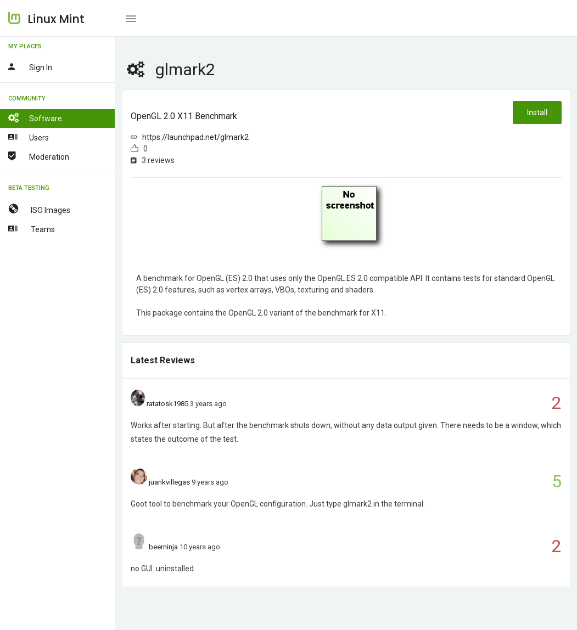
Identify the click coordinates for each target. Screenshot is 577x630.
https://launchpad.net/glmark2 (195, 137)
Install (537, 112)
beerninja (163, 547)
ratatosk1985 (167, 404)
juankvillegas (169, 482)
